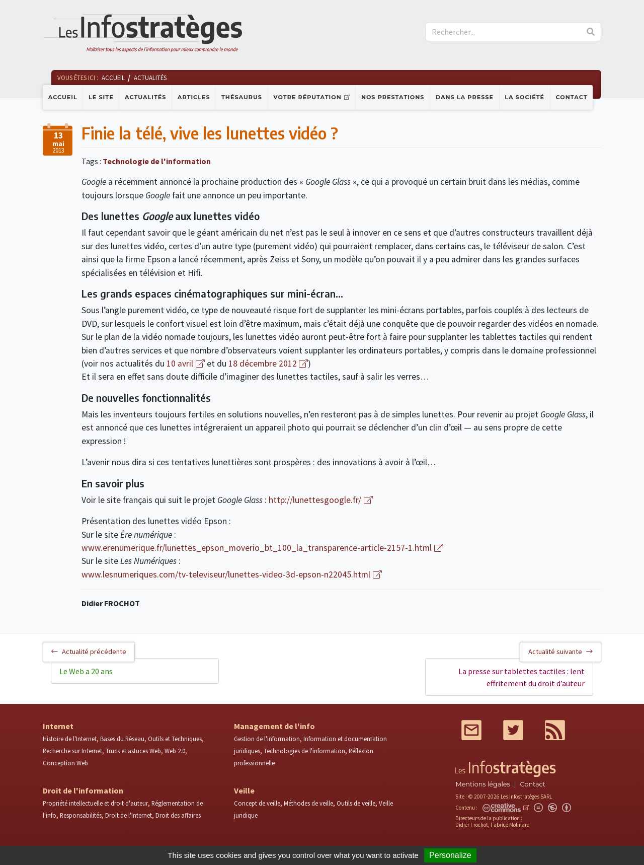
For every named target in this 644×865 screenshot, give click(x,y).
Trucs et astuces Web (133, 751)
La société (524, 97)
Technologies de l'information (304, 751)
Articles (194, 97)
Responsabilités (81, 815)
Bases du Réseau (122, 739)
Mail (471, 730)
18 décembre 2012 (262, 363)
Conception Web (65, 763)
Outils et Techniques (175, 739)
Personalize (450, 855)
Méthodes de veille (308, 803)
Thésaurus (241, 97)
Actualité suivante (560, 651)
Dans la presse (465, 97)
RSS (555, 730)
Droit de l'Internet (128, 815)
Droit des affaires (178, 815)
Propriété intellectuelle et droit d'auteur (95, 803)
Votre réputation (307, 97)
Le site (101, 97)
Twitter (513, 730)
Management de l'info (274, 726)
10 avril (180, 363)
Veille (244, 790)
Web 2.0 (175, 751)
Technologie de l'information (157, 161)
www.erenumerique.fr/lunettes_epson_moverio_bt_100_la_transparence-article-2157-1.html (257, 547)
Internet (58, 726)
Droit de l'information (83, 790)
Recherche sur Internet (72, 751)
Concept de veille (257, 803)
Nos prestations (393, 97)
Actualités (145, 97)
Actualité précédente (88, 651)
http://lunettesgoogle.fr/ (315, 500)
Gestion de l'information (267, 739)
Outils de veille (356, 803)
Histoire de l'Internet (70, 739)
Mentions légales (482, 784)
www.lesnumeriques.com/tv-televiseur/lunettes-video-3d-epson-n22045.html (226, 574)
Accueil (62, 97)
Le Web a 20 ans (86, 671)
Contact (572, 97)
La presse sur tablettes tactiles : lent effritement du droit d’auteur (521, 677)
